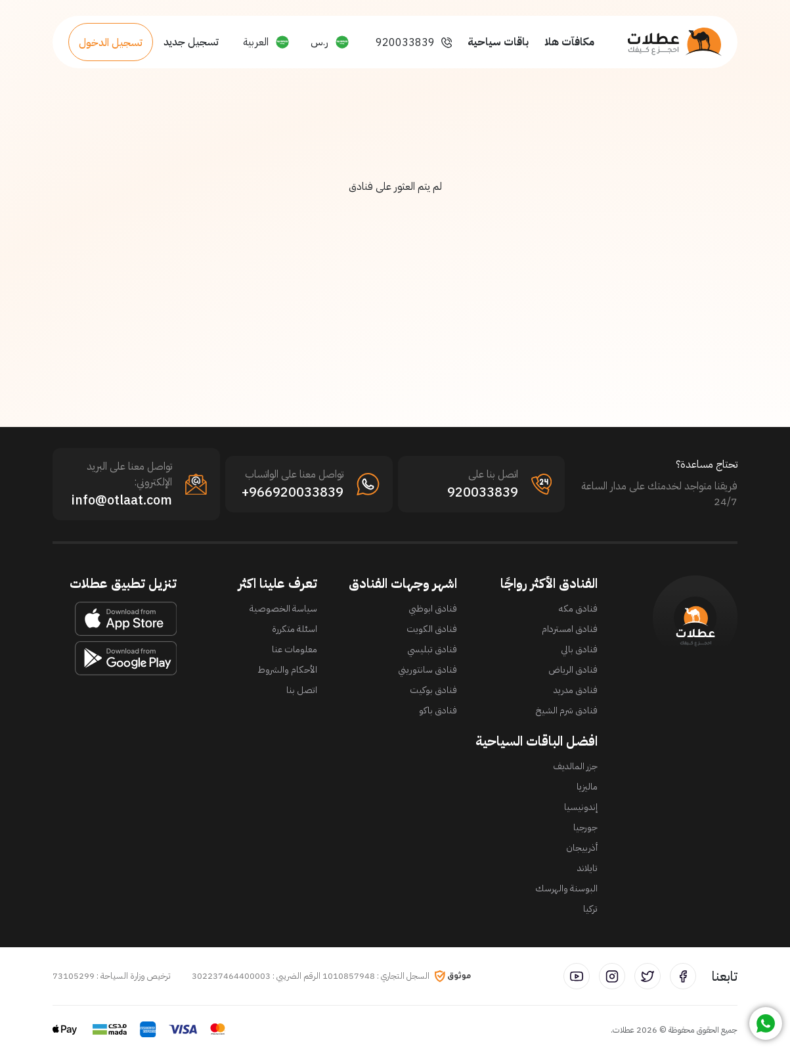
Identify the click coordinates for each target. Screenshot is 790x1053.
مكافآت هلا (569, 42)
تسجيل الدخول (111, 43)
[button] (330, 42)
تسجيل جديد (191, 42)
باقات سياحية (498, 42)
